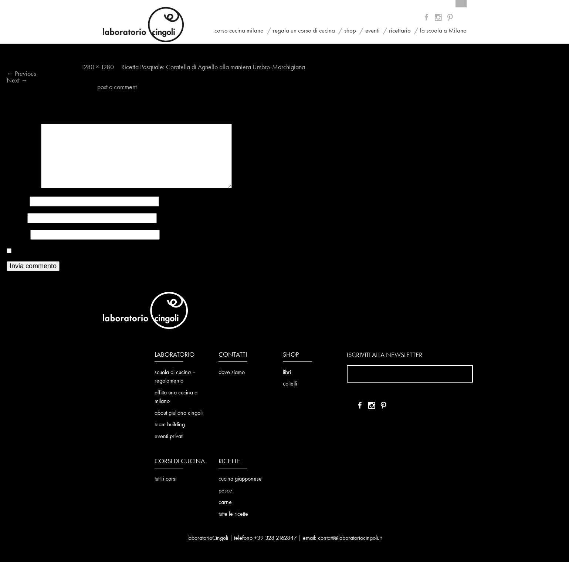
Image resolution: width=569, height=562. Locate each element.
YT (439, 18)
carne (225, 502)
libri (287, 373)
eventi (372, 31)
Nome (17, 201)
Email (16, 218)
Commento (23, 186)
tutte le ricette (233, 514)
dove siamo (232, 373)
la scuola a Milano (443, 31)
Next (17, 80)
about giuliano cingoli (179, 413)
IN (450, 18)
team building (170, 425)
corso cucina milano (239, 31)
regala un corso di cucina (304, 31)
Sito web (18, 235)
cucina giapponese (240, 479)
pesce (225, 491)
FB (428, 18)
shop (350, 31)
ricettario (400, 31)
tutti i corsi (165, 479)
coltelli (290, 384)
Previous (21, 74)
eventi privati (169, 437)
